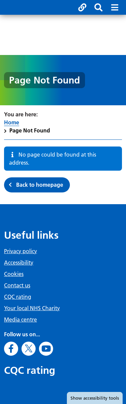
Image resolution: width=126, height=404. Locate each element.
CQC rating (17, 296)
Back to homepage (39, 184)
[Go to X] (29, 349)
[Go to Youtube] (46, 349)
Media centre (20, 319)
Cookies (14, 274)
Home (11, 122)
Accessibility (18, 262)
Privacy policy (20, 251)
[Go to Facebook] (11, 349)
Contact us (17, 285)
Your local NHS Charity (32, 308)
